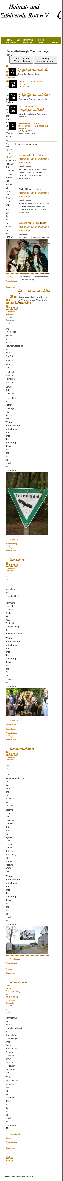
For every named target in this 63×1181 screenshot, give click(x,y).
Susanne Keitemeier (28, 223)
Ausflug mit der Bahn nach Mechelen (31, 82)
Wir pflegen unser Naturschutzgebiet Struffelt (31, 107)
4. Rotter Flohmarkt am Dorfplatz (34, 94)
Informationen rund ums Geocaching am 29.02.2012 (16, 990)
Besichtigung (11, 725)
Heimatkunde (11, 729)
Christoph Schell (26, 155)
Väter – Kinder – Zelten (39, 290)
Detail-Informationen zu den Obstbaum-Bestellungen (34, 159)
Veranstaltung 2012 (11, 964)
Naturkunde (10, 1138)
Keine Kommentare (11, 549)
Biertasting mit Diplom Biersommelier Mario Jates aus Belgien (33, 126)
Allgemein (14, 540)
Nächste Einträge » (10, 1160)
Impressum (36, 47)
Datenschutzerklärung (16, 47)
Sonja (21, 290)
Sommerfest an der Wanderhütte (33, 69)
